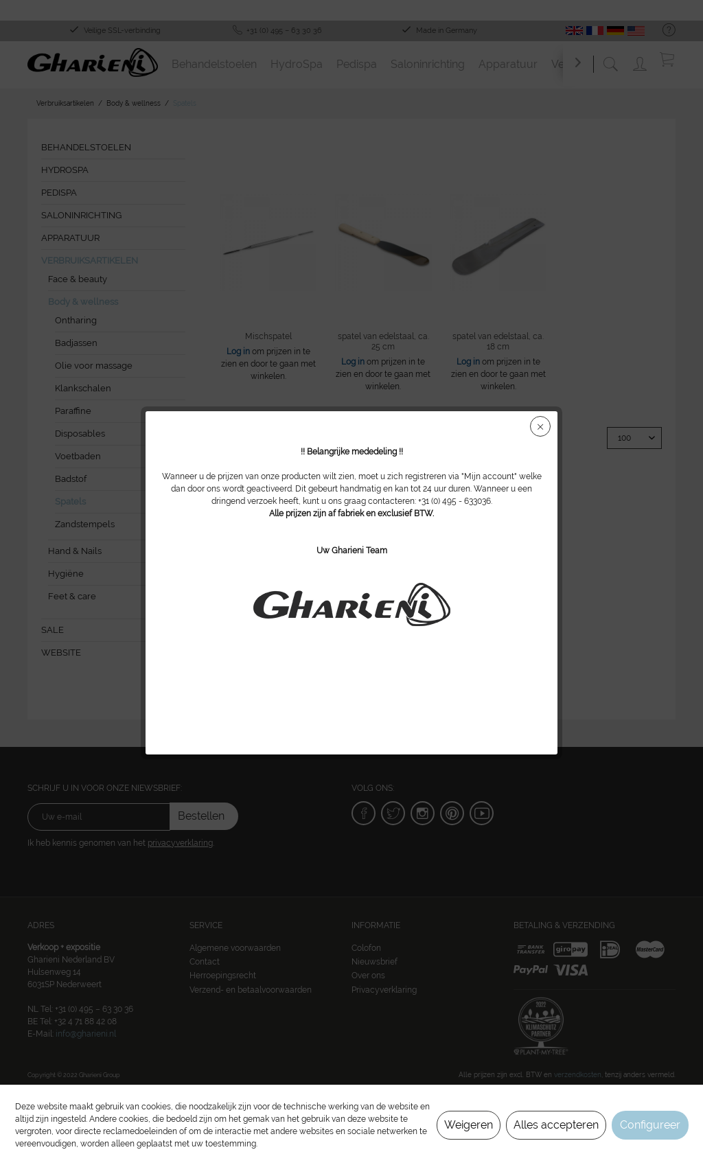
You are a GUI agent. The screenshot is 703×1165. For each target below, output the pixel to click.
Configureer (650, 1124)
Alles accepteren (556, 1124)
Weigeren (468, 1124)
